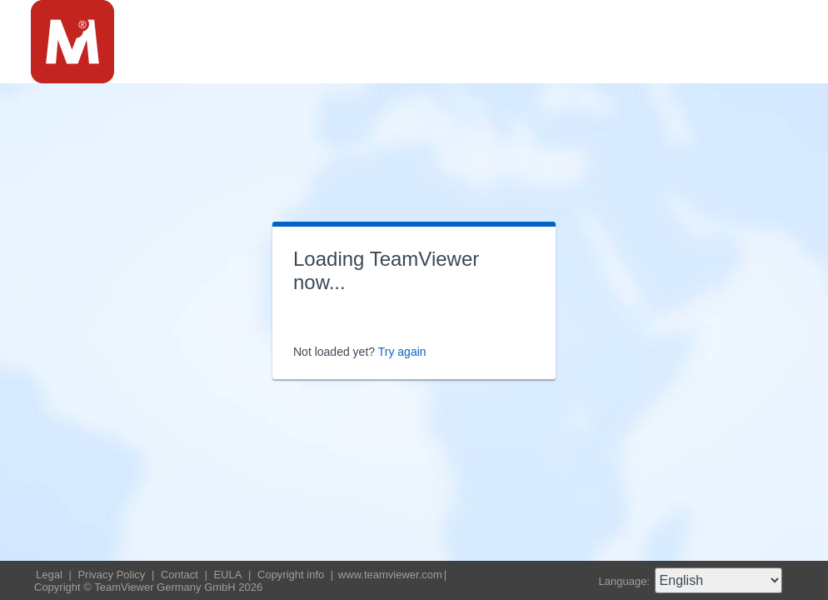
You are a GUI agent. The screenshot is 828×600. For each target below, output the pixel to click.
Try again (402, 351)
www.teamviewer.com (390, 574)
